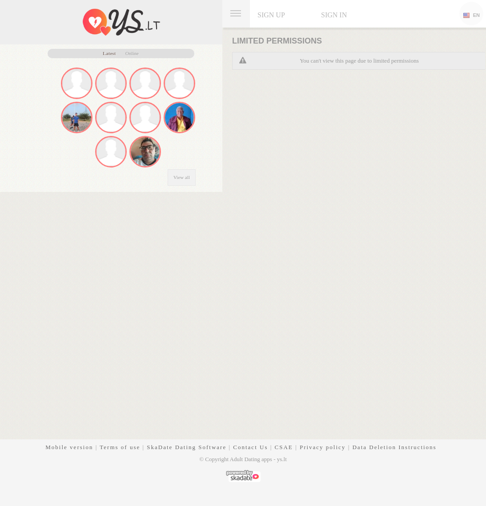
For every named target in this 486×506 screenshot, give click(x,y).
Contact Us (250, 447)
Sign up (271, 15)
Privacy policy (322, 447)
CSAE (284, 447)
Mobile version (69, 447)
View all (181, 177)
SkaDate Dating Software (186, 447)
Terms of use (120, 447)
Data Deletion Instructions (394, 447)
